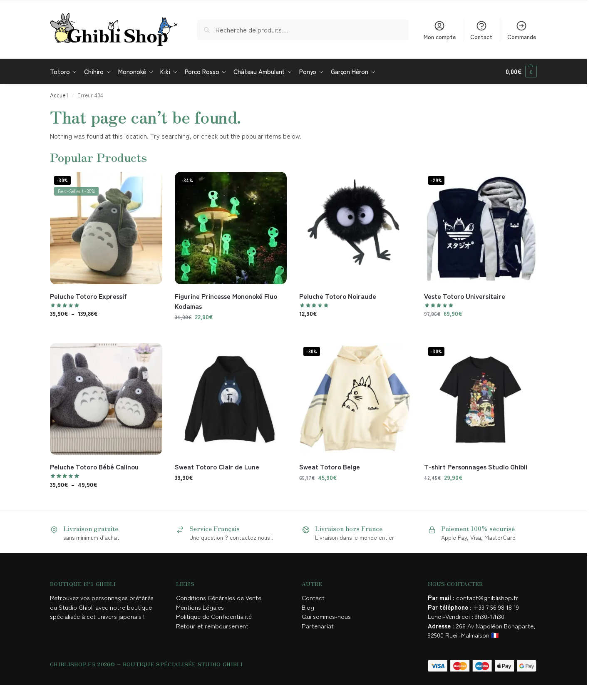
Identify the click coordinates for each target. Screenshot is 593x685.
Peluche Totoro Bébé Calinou (94, 467)
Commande (521, 30)
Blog (308, 607)
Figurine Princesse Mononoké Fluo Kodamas (226, 301)
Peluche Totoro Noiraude (337, 296)
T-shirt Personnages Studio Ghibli (475, 467)
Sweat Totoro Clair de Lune (217, 467)
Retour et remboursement (212, 625)
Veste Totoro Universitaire (464, 296)
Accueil (59, 95)
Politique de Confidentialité (214, 616)
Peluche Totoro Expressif (88, 296)
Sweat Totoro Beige (329, 467)
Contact (481, 30)
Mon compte (440, 30)
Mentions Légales (201, 607)
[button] (521, 71)
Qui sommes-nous (327, 616)
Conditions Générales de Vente (220, 597)
